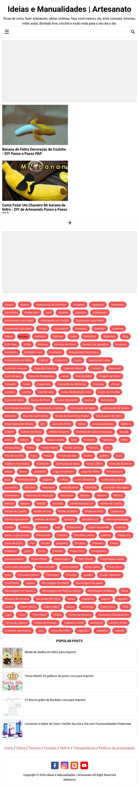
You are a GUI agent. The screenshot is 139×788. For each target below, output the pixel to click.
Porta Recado (46, 567)
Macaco (30, 487)
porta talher (92, 567)
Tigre (8, 614)
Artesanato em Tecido (55, 320)
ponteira (58, 551)
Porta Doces (85, 559)
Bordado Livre (33, 352)
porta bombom (14, 559)
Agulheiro (98, 304)
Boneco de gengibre (95, 344)
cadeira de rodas (99, 360)
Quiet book (12, 583)
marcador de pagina (116, 487)
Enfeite (9, 431)
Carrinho (96, 368)
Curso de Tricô (40, 400)
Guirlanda (43, 463)
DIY (43, 424)
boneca (43, 344)
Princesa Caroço (28, 575)
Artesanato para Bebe (90, 320)
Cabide (43, 360)
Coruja (115, 384)
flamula (93, 447)
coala (26, 384)
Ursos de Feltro (60, 630)
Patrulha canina (84, 535)
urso (41, 630)
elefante (126, 424)
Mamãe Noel (70, 487)
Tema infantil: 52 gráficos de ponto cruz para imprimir (59, 676)
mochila (58, 503)
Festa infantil (49, 447)
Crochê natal (46, 392)
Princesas (52, 575)
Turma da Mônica (79, 614)
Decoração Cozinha (50, 408)
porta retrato (70, 567)
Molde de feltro (68, 511)
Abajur (9, 304)
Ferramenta (12, 447)
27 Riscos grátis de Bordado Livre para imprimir (55, 700)
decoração (107, 400)
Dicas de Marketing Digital (72, 416)
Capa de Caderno (45, 368)
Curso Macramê (67, 400)
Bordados (55, 352)
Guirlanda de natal (67, 463)
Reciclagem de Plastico (20, 591)
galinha (104, 455)
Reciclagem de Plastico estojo (61, 591)
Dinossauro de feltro (109, 416)
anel (48, 312)
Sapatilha (88, 599)
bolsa (27, 344)
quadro (88, 575)
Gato (119, 455)
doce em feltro (61, 424)
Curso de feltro (14, 400)
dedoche (10, 416)
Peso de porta (14, 543)
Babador (99, 328)
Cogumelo (43, 384)
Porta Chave (39, 559)
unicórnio (97, 622)
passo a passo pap (17, 535)
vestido (119, 630)
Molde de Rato (94, 511)
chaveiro (10, 384)
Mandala (90, 487)
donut (81, 424)
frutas (48, 455)
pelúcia (106, 535)
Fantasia (89, 439)
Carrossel (115, 368)
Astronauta (61, 328)
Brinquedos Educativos (83, 352)
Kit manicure (115, 471)
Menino (101, 495)
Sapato (105, 599)
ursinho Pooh (118, 622)
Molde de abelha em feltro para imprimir (50, 652)
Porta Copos (62, 559)
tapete (70, 606)
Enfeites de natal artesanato (94, 431)
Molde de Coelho (111, 503)
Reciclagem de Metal (55, 583)
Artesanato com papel (19, 320)
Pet (32, 543)
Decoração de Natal (83, 408)
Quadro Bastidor (110, 575)
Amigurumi (32, 312)
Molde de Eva (42, 511)
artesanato (100, 312)
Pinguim (80, 543)
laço (7, 479)
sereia (9, 606)
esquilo (124, 431)
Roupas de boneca (17, 599)
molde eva (117, 511)
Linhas (63, 479)
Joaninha (39, 471)
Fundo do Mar (68, 455)
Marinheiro (12, 495)
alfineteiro (117, 304)
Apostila (80, 312)
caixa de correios (16, 368)
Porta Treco (114, 567)
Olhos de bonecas (117, 519)
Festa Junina (73, 447)
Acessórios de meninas (51, 304)
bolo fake (11, 344)
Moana (25, 503)
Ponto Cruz (77, 551)
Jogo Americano (63, 471)
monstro (69, 519)
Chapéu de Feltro (110, 376)
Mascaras (66, 495)
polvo (27, 551)
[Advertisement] (69, 71)
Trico (21, 614)
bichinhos (90, 336)
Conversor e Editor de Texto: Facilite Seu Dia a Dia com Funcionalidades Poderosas (78, 723)
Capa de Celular (73, 368)
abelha (24, 304)
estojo (9, 439)
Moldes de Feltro (46, 519)
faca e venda (55, 439)
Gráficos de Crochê (17, 463)
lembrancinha (26, 479)
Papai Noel (74, 527)
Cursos (89, 400)
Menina (85, 495)
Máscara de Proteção (39, 495)
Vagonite (83, 630)
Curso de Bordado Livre (76, 392)
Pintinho (97, 543)
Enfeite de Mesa (31, 431)
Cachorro (61, 360)
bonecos (121, 344)
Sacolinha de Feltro (48, 599)
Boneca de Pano (65, 344)
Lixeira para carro (112, 479)
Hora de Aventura (121, 463)
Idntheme (69, 779)
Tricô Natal (39, 614)
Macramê (48, 487)
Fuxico (88, 455)
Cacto (78, 360)
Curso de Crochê (109, 392)
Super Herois (28, 606)
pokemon (11, 551)
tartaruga (87, 606)
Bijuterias (109, 336)
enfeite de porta (59, 431)
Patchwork (43, 535)
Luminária (11, 487)
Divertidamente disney (19, 424)
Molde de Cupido (16, 511)
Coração (98, 384)
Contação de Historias (71, 384)
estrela (24, 439)
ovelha (9, 527)
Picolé (45, 543)
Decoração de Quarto (116, 408)
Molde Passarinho (16, 519)
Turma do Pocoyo (45, 622)
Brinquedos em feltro (18, 360)
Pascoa (121, 527)
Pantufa (43, 527)
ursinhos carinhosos (18, 630)
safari (71, 599)
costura (10, 392)
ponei (41, 551)
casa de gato (13, 376)
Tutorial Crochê (74, 622)
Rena (124, 591)
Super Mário (51, 606)
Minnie (9, 503)
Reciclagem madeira (101, 591)
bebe (73, 336)
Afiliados (79, 304)
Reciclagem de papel (89, 583)
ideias (8, 471)
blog (125, 336)
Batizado (40, 336)
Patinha (62, 535)
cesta (64, 376)
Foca (34, 455)
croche (26, 392)
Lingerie (47, 479)
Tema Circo (108, 606)
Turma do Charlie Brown (113, 614)
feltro (124, 439)
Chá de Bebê (84, 376)
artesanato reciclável (18, 328)
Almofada (11, 312)
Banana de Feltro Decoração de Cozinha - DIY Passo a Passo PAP (34, 151)
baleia (9, 336)
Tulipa (57, 614)
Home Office (94, 463)
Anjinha (63, 312)
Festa (30, 447)
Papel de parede (98, 527)
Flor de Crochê (14, 455)
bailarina (117, 328)
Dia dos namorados (35, 416)
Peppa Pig (124, 535)
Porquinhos (99, 551)
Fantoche (108, 439)
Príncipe (71, 575)
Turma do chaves (16, 622)
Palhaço (25, 527)
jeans (23, 471)
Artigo (43, 328)
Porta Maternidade (112, 559)
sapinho (122, 599)
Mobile (41, 503)
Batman (58, 336)
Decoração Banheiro (18, 408)
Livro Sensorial (84, 479)
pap (57, 527)
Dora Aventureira (103, 424)
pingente (61, 543)
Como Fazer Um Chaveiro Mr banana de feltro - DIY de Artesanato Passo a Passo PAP (34, 209)
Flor (107, 447)
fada (74, 439)
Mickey (118, 495)
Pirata (114, 543)
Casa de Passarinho (41, 376)
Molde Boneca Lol (81, 503)
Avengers (81, 328)
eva (38, 439)
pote (8, 575)
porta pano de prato (17, 567)
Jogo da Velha (90, 471)
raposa (30, 583)
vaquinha (102, 630)
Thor (125, 606)
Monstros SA (90, 519)
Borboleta (11, 352)
